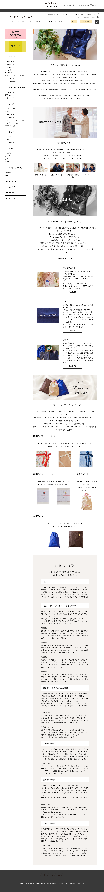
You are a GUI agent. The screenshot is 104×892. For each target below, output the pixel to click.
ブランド (66, 21)
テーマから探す (11, 187)
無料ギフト (9, 156)
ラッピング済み (85, 21)
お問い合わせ (80, 883)
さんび (22, 883)
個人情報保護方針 (71, 883)
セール (32, 21)
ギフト (74, 21)
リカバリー (39, 21)
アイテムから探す (12, 181)
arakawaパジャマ (29, 883)
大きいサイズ (9, 70)
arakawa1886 (39, 883)
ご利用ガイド (66, 14)
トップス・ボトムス (12, 78)
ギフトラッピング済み (16, 168)
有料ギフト (9, 153)
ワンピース (9, 73)
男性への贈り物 (57, 169)
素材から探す (10, 192)
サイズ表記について (78, 14)
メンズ (17, 21)
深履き (7, 139)
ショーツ (24, 21)
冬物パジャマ (9, 67)
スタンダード (9, 136)
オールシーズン (10, 61)
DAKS (7, 175)
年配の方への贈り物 (73, 170)
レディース (9, 21)
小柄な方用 (17, 88)
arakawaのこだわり (54, 14)
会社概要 (46, 883)
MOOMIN (8, 172)
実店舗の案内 (91, 14)
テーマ (55, 21)
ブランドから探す (11, 81)
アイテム (47, 21)
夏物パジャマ (9, 64)
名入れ (7, 162)
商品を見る (73, 292)
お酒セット (9, 159)
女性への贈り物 (41, 169)
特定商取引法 (57, 883)
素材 (60, 21)
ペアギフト (89, 169)
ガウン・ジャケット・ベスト (15, 76)
